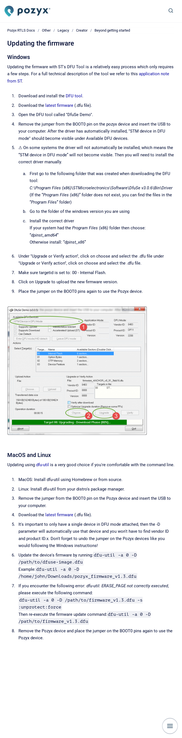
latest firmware (59, 105)
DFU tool (74, 95)
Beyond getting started (112, 30)
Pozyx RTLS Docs (21, 30)
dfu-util (42, 464)
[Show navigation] (170, 726)
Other (46, 30)
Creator (82, 30)
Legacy (63, 30)
